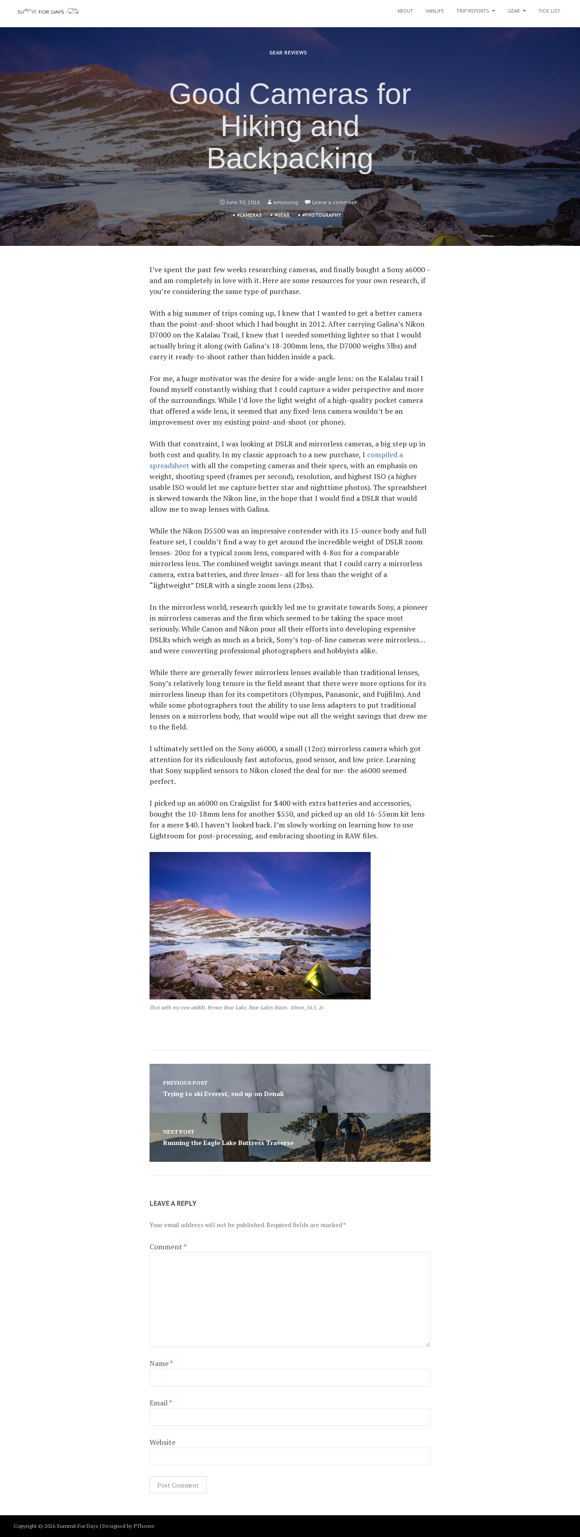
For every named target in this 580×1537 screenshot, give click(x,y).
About (405, 11)
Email (161, 1403)
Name (161, 1363)
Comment (168, 1247)
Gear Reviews (288, 52)
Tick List (549, 11)
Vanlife (434, 11)
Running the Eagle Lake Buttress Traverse (290, 1136)
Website (162, 1442)
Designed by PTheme (128, 1525)
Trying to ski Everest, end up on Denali (290, 1087)
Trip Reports (472, 11)
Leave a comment (334, 202)
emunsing (285, 202)
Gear (514, 11)
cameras (251, 215)
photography (323, 215)
